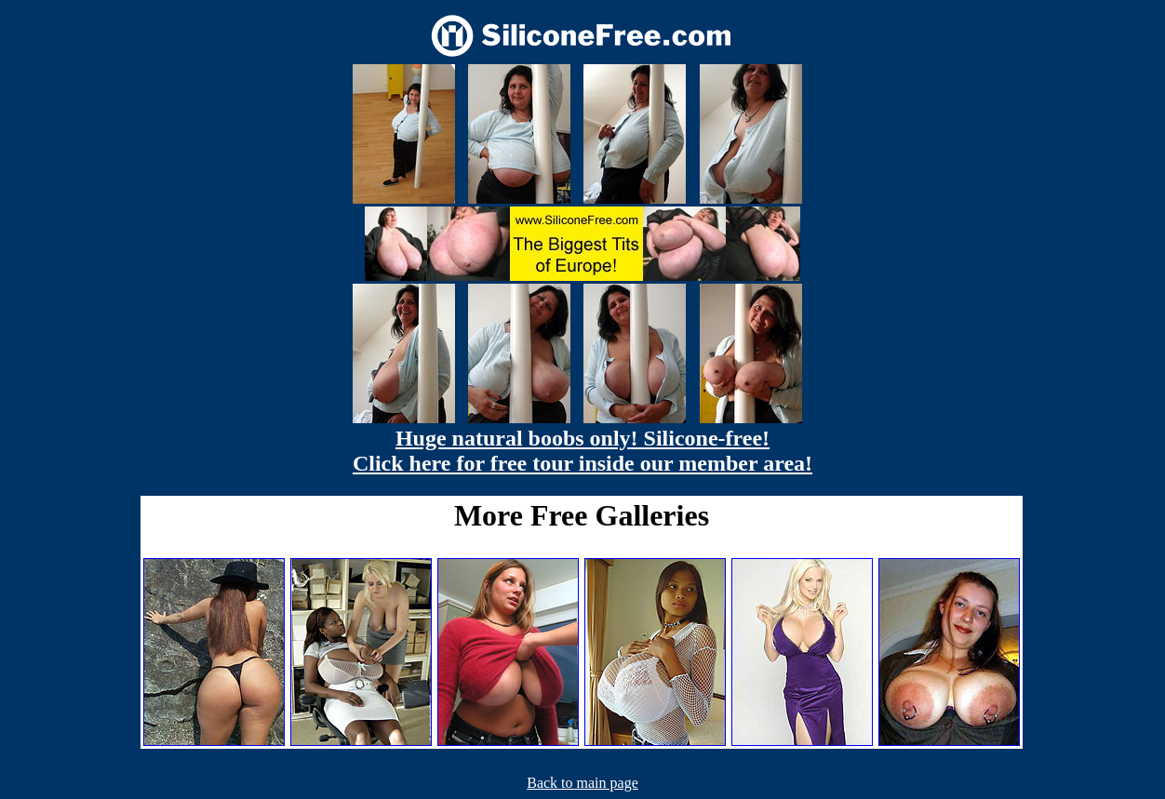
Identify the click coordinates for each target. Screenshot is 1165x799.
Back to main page (582, 783)
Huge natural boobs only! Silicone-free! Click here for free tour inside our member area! (582, 450)
